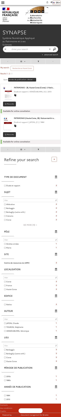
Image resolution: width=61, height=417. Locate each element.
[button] (51, 2)
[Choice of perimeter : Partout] (6, 49)
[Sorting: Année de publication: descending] (22, 80)
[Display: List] (23, 61)
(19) (30, 225)
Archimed (16, 415)
